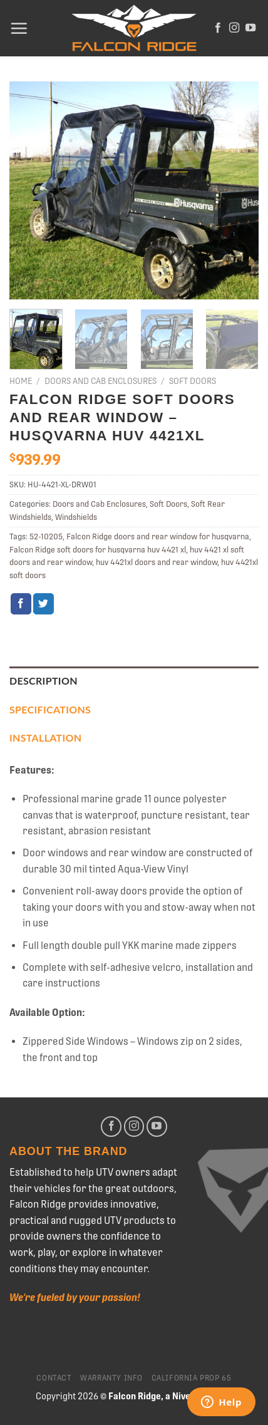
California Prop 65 (192, 1378)
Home (20, 381)
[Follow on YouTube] (250, 28)
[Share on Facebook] (21, 603)
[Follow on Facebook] (218, 28)
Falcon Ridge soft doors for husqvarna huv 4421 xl (97, 549)
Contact (53, 1378)
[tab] (134, 680)
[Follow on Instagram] (234, 28)
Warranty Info (111, 1378)
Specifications (50, 709)
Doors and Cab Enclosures (100, 381)
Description (43, 681)
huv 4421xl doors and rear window (156, 562)
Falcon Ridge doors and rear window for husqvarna (157, 536)
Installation (45, 738)
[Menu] (18, 28)
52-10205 (46, 536)
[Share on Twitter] (43, 603)
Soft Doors (192, 381)
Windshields (76, 517)
